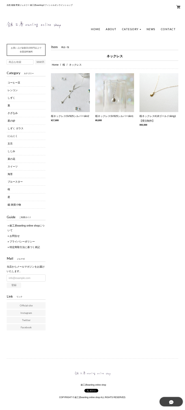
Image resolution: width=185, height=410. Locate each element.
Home (55, 64)
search (40, 61)
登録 (13, 285)
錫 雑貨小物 (14, 204)
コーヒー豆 (14, 82)
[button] (131, 29)
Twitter (26, 320)
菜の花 (11, 158)
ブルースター (15, 181)
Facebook (26, 327)
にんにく (13, 135)
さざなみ (13, 113)
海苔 (10, 174)
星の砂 (11, 120)
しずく (11, 97)
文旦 (10, 143)
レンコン (13, 90)
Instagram (26, 312)
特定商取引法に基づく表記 (25, 247)
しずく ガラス (15, 128)
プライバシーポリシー (22, 241)
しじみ (11, 151)
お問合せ (15, 235)
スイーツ (13, 166)
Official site (26, 305)
